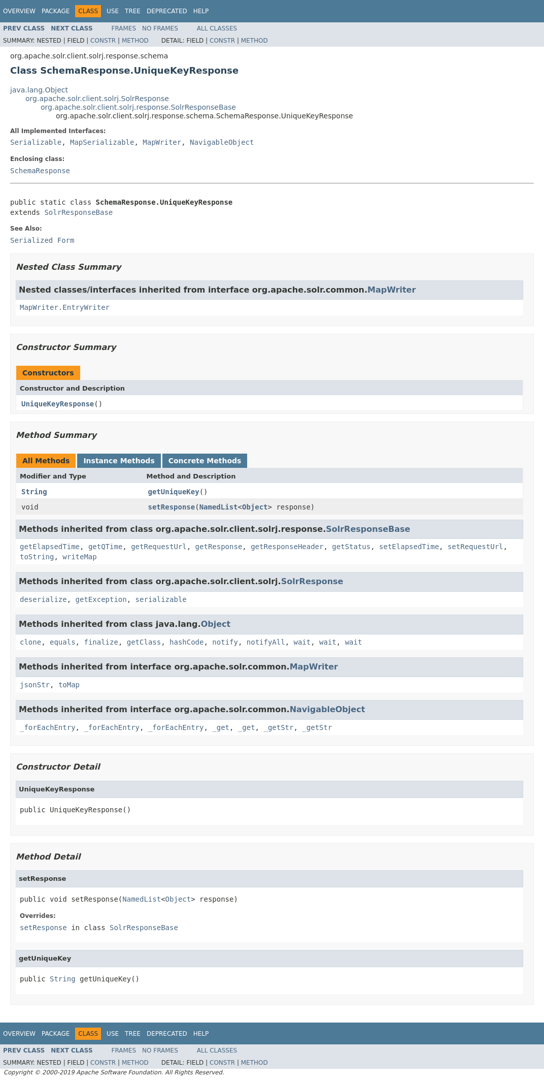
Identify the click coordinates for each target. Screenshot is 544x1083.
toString (37, 557)
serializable (161, 599)
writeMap (79, 557)
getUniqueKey (173, 492)
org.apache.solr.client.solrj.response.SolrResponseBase (138, 107)
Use (113, 11)
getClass (144, 642)
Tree (133, 11)
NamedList (218, 507)
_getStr (278, 727)
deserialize (43, 599)
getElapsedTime (50, 547)
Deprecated (167, 11)
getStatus (351, 547)
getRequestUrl (159, 547)
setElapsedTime (409, 547)
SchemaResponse (40, 171)
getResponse (219, 547)
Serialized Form (42, 240)
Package (56, 11)
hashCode (186, 642)
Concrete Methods (205, 461)
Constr (103, 40)
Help (201, 11)
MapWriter (162, 142)
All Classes (217, 28)
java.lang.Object (39, 90)
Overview (19, 11)
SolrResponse (312, 581)
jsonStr (35, 685)
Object (255, 507)
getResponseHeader (287, 547)
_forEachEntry (48, 727)
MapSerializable (102, 142)
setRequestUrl (475, 547)
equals (63, 642)
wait (302, 642)
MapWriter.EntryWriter (65, 307)
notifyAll (266, 642)
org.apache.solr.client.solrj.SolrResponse (97, 98)
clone (30, 642)
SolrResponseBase (78, 212)
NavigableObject (222, 142)
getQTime (105, 547)
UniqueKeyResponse (57, 404)
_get (220, 727)
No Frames (160, 28)
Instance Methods (118, 461)
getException (101, 599)
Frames (124, 28)
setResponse (171, 507)
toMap (69, 685)
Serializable (35, 142)
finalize (101, 642)
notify (225, 642)
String (34, 492)
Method (135, 40)
